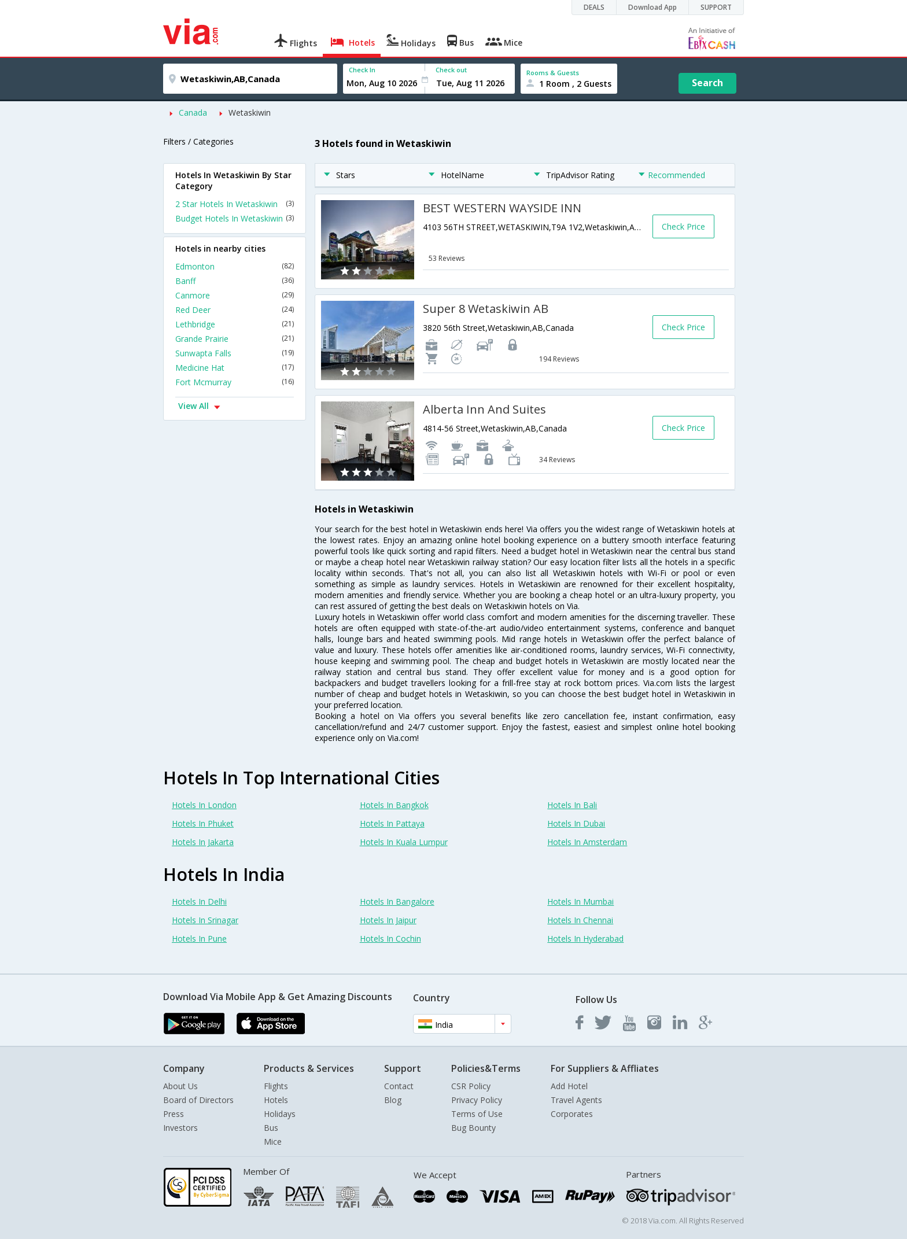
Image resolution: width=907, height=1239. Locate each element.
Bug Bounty (473, 1127)
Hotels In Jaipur (388, 920)
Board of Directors (198, 1099)
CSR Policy (471, 1086)
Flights (276, 1086)
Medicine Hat (234, 367)
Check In (362, 69)
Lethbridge (234, 324)
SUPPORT (716, 7)
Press (173, 1113)
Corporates (572, 1113)
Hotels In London (204, 804)
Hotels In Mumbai (580, 901)
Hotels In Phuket (203, 823)
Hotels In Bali (572, 804)
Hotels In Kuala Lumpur (404, 841)
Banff (234, 280)
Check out (451, 69)
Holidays (280, 1113)
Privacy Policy (476, 1099)
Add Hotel (569, 1086)
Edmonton (234, 266)
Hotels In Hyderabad (585, 938)
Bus (271, 1127)
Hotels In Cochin (390, 938)
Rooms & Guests (552, 72)
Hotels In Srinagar (205, 920)
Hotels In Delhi (199, 901)
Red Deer (234, 309)
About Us (180, 1086)
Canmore (234, 295)
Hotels (276, 1099)
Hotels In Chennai (580, 920)
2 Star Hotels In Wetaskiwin (234, 203)
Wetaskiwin (249, 112)
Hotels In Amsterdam (587, 841)
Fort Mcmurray (234, 382)
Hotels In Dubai (576, 823)
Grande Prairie (234, 338)
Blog (392, 1099)
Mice (273, 1141)
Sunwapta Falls (234, 353)
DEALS (594, 7)
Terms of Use (477, 1113)
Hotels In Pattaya (392, 823)
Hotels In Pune (199, 938)
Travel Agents (576, 1099)
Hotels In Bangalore (397, 901)
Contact (399, 1086)
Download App (652, 7)
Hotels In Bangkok (394, 804)
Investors (180, 1127)
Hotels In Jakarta (203, 841)
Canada (193, 112)
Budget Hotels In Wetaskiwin (234, 218)
